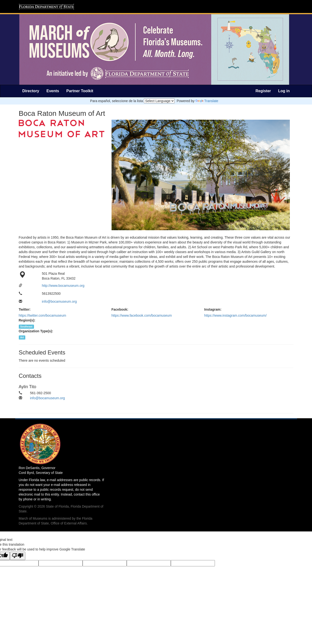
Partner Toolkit (79, 91)
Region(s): (27, 320)
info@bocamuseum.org (59, 301)
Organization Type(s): (36, 331)
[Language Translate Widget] (159, 100)
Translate (206, 101)
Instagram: (213, 309)
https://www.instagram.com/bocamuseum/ (235, 315)
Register (263, 91)
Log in (284, 91)
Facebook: (120, 309)
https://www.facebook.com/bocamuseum (142, 315)
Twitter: (25, 309)
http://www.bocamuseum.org (63, 286)
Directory (30, 91)
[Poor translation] (17, 556)
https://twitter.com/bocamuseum (42, 315)
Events (52, 91)
